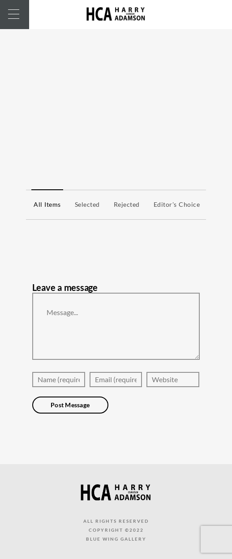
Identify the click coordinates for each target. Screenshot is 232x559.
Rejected (124, 204)
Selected (85, 204)
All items (45, 204)
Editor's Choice (174, 204)
